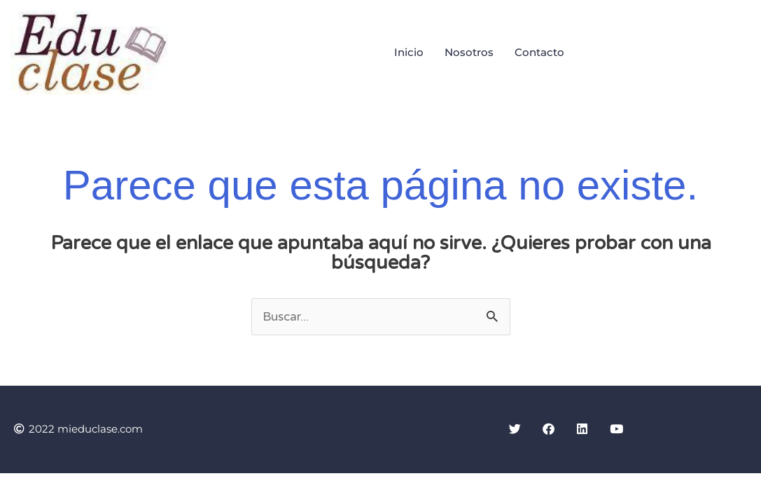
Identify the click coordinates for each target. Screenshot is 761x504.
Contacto (539, 52)
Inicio (409, 52)
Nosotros (469, 52)
